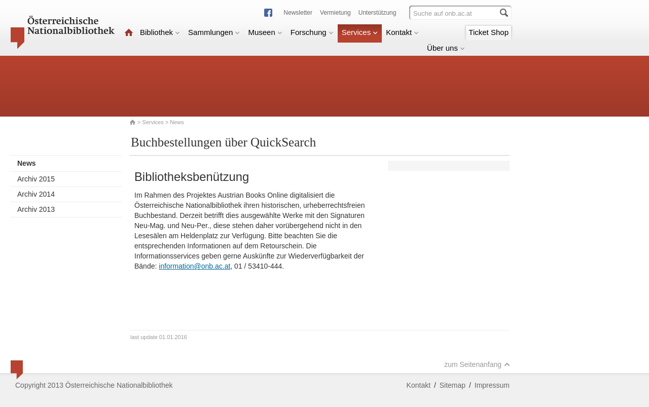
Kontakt (402, 32)
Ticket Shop (488, 32)
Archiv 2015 (36, 179)
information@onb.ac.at (194, 266)
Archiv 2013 (36, 209)
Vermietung (335, 12)
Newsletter (297, 12)
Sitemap (452, 385)
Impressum (492, 385)
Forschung (312, 32)
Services (360, 32)
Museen (265, 32)
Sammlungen (214, 32)
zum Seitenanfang (477, 364)
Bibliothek (160, 32)
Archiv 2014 (36, 194)
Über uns (446, 48)
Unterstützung (377, 12)
